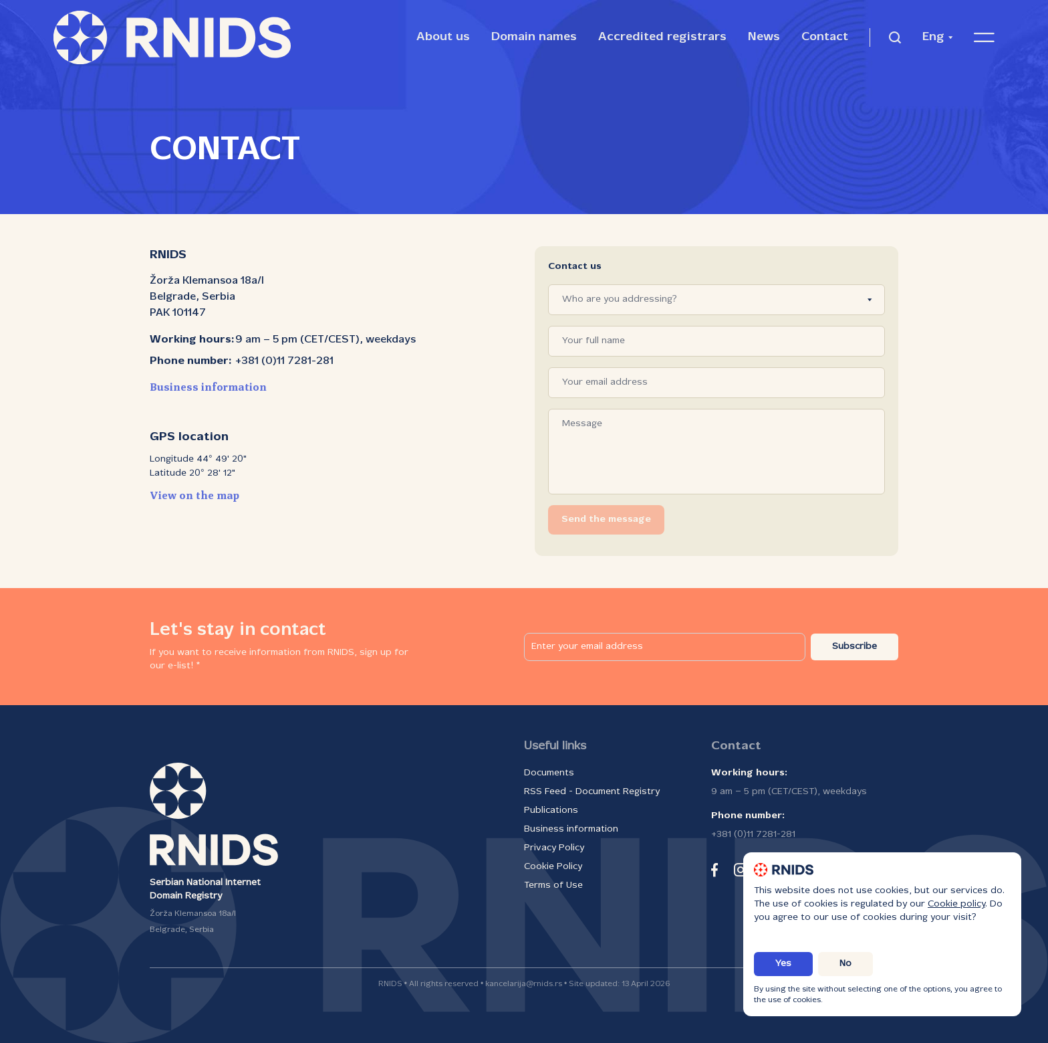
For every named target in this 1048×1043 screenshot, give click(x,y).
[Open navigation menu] (984, 37)
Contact (824, 37)
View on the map (194, 496)
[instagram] (740, 869)
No (845, 963)
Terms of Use (553, 885)
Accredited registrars (662, 37)
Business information (208, 388)
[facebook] (714, 869)
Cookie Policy (553, 866)
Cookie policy (956, 904)
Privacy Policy (554, 848)
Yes (783, 963)
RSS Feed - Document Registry (592, 791)
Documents (549, 773)
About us (443, 37)
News (764, 37)
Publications (551, 810)
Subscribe (854, 646)
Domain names (534, 37)
